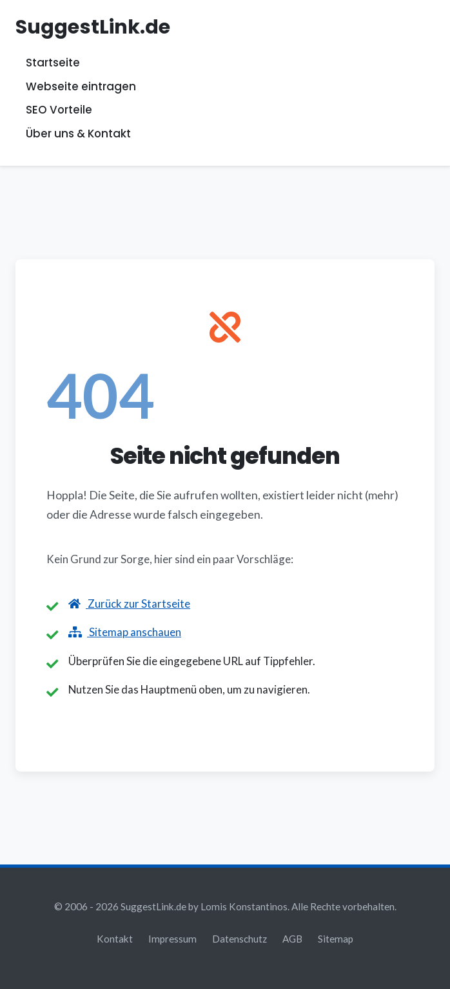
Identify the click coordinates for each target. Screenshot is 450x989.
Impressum (172, 938)
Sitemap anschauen (124, 632)
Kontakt (115, 938)
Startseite (53, 63)
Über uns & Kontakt (78, 133)
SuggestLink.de (92, 27)
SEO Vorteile (59, 110)
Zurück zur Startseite (129, 603)
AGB (292, 938)
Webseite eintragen (81, 86)
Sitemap (335, 938)
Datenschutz (239, 938)
